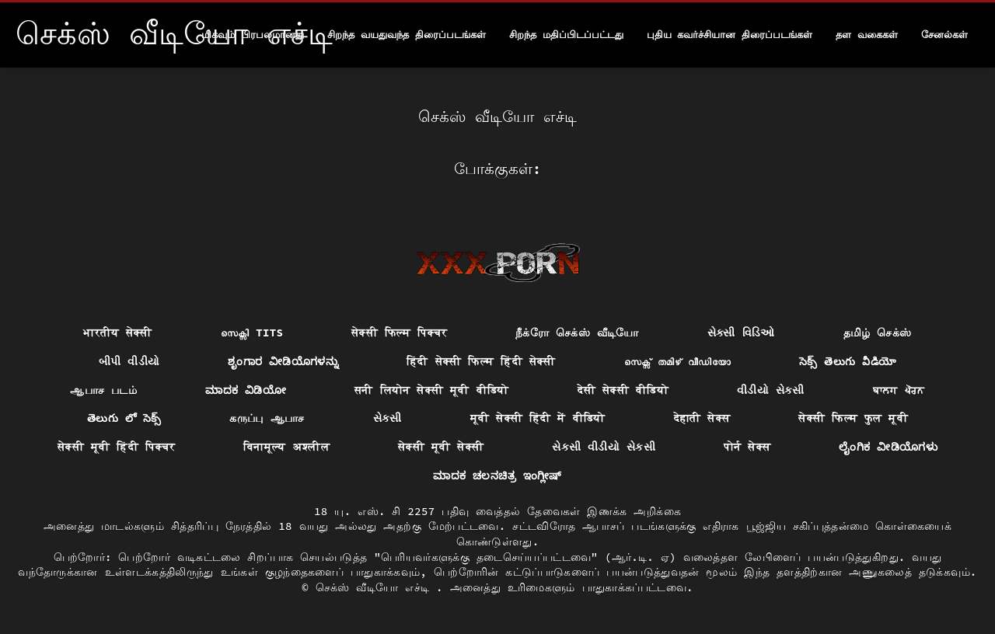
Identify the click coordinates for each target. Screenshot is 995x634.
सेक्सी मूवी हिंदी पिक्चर (116, 447)
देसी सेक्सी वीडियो (623, 390)
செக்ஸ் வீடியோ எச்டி (376, 587)
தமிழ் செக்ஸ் (877, 333)
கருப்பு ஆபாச (266, 418)
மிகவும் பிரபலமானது (252, 34)
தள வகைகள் (867, 34)
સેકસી (387, 418)
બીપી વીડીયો (129, 361)
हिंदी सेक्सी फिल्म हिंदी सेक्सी (481, 361)
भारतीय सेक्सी (117, 333)
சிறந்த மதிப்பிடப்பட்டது (566, 34)
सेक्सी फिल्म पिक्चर (399, 333)
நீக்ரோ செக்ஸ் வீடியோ (577, 333)
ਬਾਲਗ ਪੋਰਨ (899, 390)
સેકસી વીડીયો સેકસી (603, 447)
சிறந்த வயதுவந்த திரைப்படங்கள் (406, 34)
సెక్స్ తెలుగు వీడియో (847, 361)
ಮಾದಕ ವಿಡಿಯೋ (245, 390)
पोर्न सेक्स (747, 447)
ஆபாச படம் (103, 390)
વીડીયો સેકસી (771, 390)
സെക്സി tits (252, 333)
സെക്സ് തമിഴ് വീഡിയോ (677, 361)
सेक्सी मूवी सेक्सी (441, 447)
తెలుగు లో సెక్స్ (124, 418)
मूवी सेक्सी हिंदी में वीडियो (538, 418)
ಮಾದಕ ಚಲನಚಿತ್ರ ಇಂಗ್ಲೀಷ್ (497, 475)
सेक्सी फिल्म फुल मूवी (853, 418)
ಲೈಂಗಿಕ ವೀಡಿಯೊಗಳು (888, 447)
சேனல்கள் (944, 34)
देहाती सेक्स (702, 418)
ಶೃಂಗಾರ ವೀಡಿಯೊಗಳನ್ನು (283, 361)
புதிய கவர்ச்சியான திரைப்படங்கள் (730, 34)
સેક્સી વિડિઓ (741, 333)
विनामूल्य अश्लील (286, 447)
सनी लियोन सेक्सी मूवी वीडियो (431, 390)
